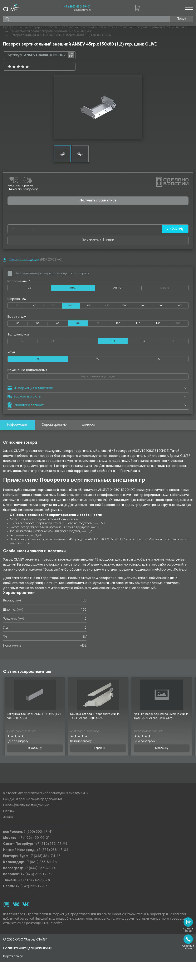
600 (179, 305)
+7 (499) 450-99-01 (77, 6)
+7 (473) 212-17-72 (36, 874)
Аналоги (88, 425)
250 (110, 305)
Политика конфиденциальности (27, 948)
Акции (8, 818)
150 (158, 323)
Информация (17, 425)
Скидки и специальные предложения (32, 799)
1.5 (143, 341)
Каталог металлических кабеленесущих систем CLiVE (46, 793)
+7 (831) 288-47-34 (52, 850)
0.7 (29, 340)
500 (161, 305)
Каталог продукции (21, 260)
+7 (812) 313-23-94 (51, 844)
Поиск (181, 18)
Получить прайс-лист (98, 201)
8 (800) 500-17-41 (38, 832)
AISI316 (174, 288)
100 (52, 305)
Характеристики (54, 425)
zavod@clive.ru (82, 10)
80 (34, 305)
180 (158, 359)
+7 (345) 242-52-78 (34, 880)
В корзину (174, 229)
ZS (39, 289)
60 (57, 323)
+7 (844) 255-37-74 (40, 868)
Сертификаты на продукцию (26, 806)
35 (17, 323)
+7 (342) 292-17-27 (31, 887)
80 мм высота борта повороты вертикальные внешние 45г (51, 31)
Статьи (9, 812)
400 (143, 305)
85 (102, 322)
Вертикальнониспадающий (114, 376)
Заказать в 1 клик (98, 240)
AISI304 (127, 289)
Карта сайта (13, 956)
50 (20, 305)
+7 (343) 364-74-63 (45, 856)
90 (98, 359)
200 (89, 305)
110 (138, 323)
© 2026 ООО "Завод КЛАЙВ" (25, 939)
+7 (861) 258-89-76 (41, 862)
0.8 (59, 340)
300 (125, 305)
